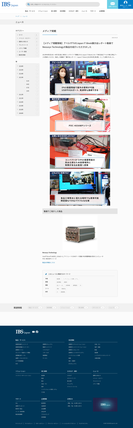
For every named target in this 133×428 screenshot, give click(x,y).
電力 (42, 381)
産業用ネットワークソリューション (77, 347)
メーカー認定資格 (20, 411)
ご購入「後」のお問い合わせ (74, 406)
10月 (32, 91)
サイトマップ (19, 423)
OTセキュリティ (73, 363)
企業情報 (102, 11)
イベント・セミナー (28, 38)
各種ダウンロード (20, 406)
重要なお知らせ (28, 42)
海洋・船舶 (97, 347)
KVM (17, 363)
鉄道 (96, 350)
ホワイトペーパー (71, 378)
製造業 (96, 352)
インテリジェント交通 (74, 355)
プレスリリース (28, 45)
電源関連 (45, 355)
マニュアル (70, 384)
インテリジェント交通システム (49, 389)
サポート (93, 11)
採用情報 (43, 417)
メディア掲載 (28, 48)
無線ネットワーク (47, 347)
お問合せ (70, 399)
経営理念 (43, 403)
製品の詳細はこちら (48, 262)
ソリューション (43, 11)
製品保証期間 (19, 414)
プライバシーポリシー (53, 423)
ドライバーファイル (72, 386)
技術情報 (62, 11)
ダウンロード (99, 307)
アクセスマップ (45, 414)
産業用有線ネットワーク (22, 344)
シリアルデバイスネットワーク (102, 355)
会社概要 (43, 408)
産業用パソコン (19, 350)
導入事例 (54, 11)
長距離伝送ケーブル (20, 355)
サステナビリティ (83, 423)
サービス (45, 358)
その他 (43, 392)
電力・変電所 (72, 361)
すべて (28, 35)
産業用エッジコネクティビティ (76, 352)
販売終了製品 (19, 408)
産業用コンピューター (74, 350)
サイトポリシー (29, 423)
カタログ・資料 (73, 11)
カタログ (69, 375)
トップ (17, 16)
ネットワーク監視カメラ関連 (23, 352)
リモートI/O (46, 352)
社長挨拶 (43, 406)
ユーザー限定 (28, 52)
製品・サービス (30, 11)
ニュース (84, 11)
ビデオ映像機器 (19, 361)
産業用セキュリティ (48, 344)
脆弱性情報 (28, 55)
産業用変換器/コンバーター (22, 347)
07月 (32, 88)
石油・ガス (97, 344)
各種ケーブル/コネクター (22, 358)
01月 (32, 81)
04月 (32, 84)
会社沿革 (43, 411)
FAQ (17, 403)
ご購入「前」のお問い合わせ (74, 403)
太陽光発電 (97, 358)
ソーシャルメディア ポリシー (69, 423)
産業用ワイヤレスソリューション (77, 344)
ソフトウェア (46, 350)
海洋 (42, 386)
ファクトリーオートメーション (23, 375)
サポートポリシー (40, 423)
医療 (70, 358)
